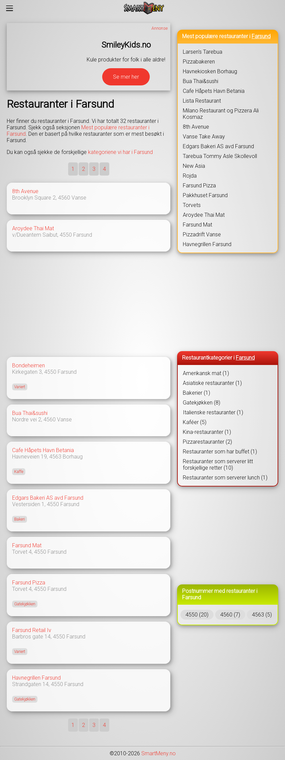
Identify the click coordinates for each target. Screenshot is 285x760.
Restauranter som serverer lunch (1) (225, 477)
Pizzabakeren (199, 61)
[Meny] (9, 8)
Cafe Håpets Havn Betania (43, 450)
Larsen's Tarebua (202, 52)
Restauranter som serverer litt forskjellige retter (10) (218, 464)
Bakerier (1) (196, 393)
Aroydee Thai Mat (33, 228)
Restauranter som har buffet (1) (220, 451)
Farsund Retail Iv (31, 630)
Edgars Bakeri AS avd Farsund (47, 498)
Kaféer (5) (194, 422)
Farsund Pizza (28, 582)
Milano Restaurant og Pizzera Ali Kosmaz (221, 113)
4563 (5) (262, 614)
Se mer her (126, 77)
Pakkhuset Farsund (205, 195)
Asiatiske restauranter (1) (212, 383)
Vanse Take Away (204, 136)
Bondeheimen (28, 365)
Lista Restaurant (202, 101)
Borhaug (73, 456)
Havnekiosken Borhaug (210, 71)
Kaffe (18, 471)
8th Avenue (25, 191)
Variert (19, 387)
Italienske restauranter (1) (213, 412)
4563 (55, 456)
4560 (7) (230, 614)
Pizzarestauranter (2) (207, 442)
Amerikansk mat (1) (206, 373)
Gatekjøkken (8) (201, 402)
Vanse (79, 197)
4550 (66, 235)
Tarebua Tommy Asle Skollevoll (220, 156)
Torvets (192, 205)
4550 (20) (197, 614)
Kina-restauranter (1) (207, 432)
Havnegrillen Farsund (36, 678)
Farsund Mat (26, 545)
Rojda (190, 176)
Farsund (82, 235)
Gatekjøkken (24, 604)
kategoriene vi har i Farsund (120, 152)
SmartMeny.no (158, 753)
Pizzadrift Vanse (202, 234)
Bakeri (19, 519)
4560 (64, 197)
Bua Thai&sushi (30, 413)
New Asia (194, 166)
